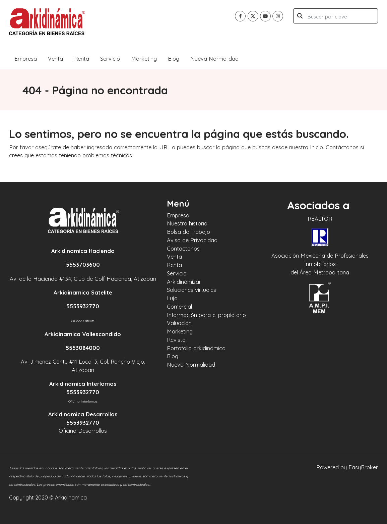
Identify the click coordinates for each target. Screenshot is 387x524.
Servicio (110, 58)
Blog (173, 58)
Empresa (25, 58)
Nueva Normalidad (214, 58)
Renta (81, 58)
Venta (55, 58)
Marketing (144, 58)
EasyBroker (363, 467)
